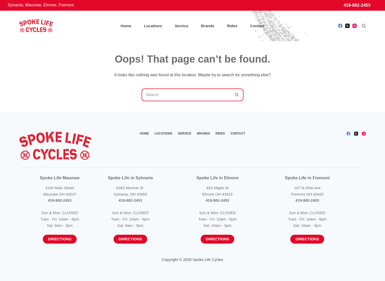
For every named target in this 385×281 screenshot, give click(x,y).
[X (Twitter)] (347, 26)
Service (181, 26)
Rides (232, 26)
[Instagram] (354, 26)
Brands (207, 26)
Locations (153, 26)
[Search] (364, 26)
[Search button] (237, 94)
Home (126, 26)
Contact (257, 26)
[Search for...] (186, 94)
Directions (60, 239)
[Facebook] (340, 26)
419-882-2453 (356, 5)
